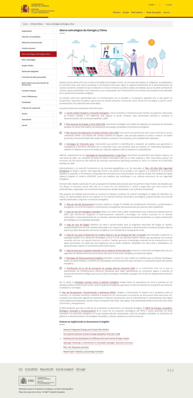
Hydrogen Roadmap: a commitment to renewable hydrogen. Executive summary (98, 342)
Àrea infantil (26, 119)
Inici (21, 369)
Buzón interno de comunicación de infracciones (35, 84)
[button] (144, 12)
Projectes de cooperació (31, 108)
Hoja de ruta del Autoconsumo (80, 204)
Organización (27, 31)
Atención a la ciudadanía (31, 37)
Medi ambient (137, 12)
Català (151, 4)
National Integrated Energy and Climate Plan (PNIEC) (86, 329)
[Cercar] (167, 4)
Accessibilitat (31, 369)
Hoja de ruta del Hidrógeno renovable (83, 212)
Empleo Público (28, 65)
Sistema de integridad (30, 71)
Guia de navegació (65, 369)
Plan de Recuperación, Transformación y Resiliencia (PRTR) (88, 292)
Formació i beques (29, 90)
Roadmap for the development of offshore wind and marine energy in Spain (96, 338)
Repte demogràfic (154, 12)
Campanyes (26, 102)
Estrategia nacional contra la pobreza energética (97, 282)
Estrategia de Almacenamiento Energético (85, 258)
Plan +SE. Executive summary (76, 347)
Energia (126, 12)
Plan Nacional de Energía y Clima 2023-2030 (85, 124)
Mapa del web (46, 369)
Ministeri (117, 12)
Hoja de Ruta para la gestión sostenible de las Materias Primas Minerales (99, 250)
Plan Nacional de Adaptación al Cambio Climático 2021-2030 (92, 133)
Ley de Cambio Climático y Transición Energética (88, 113)
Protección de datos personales (34, 77)
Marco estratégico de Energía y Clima (60, 24)
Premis (24, 113)
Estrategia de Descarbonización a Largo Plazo (106, 155)
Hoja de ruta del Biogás (78, 224)
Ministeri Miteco (37, 24)
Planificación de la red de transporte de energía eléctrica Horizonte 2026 (101, 268)
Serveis (166, 12)
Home (25, 24)
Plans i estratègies (28, 60)
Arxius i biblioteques (29, 96)
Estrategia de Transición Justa (80, 144)
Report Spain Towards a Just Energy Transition (83, 351)
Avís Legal (80, 369)
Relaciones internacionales (32, 42)
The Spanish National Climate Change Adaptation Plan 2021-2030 (91, 334)
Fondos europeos (28, 48)
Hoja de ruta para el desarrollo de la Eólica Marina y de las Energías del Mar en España (106, 235)
